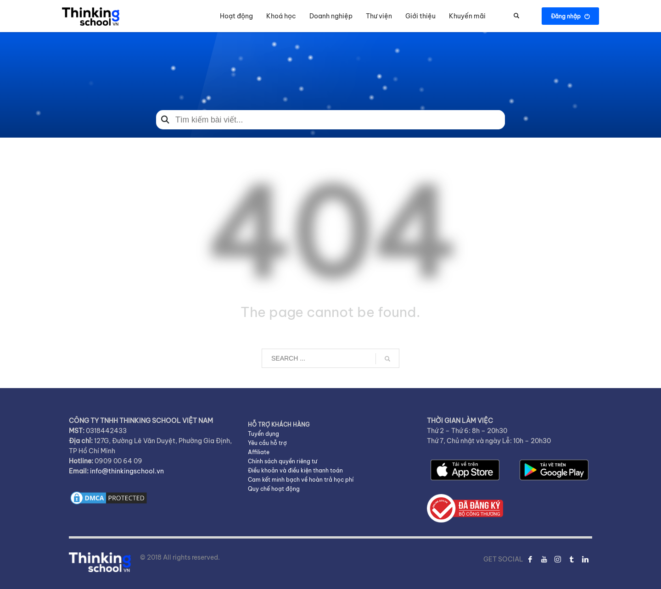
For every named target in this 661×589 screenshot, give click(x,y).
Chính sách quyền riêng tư (282, 461)
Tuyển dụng (263, 433)
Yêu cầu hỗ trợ (267, 442)
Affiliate (258, 452)
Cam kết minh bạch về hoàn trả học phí (300, 479)
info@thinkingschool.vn (127, 471)
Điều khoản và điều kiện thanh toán (295, 470)
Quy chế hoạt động (274, 488)
